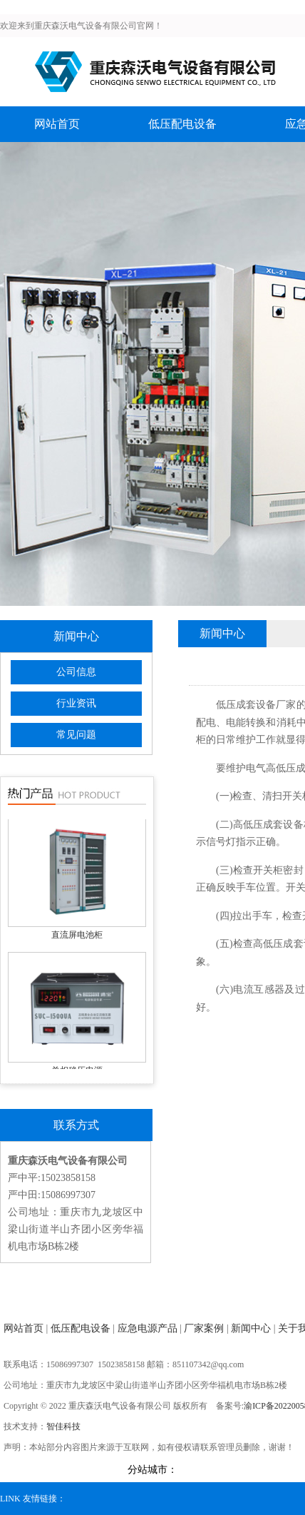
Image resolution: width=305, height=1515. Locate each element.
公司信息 (76, 672)
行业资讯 (76, 703)
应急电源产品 (147, 1328)
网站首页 (57, 124)
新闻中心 (251, 1328)
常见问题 (76, 734)
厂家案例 (204, 1328)
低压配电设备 (182, 124)
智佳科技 (63, 1427)
